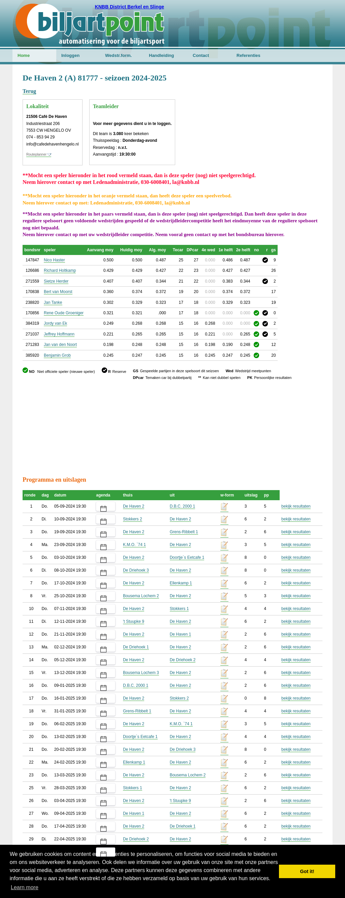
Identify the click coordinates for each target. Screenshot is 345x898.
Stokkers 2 (132, 519)
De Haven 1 (180, 634)
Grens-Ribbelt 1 (184, 532)
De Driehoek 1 (136, 647)
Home (24, 55)
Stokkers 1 (179, 608)
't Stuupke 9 (133, 621)
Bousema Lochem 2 (141, 596)
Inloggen (70, 55)
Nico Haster (54, 260)
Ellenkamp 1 (181, 583)
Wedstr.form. (118, 55)
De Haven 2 (133, 506)
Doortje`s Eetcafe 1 (187, 557)
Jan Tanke (53, 302)
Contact (201, 55)
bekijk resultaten (296, 506)
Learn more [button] (24, 887)
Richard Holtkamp (60, 270)
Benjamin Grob (57, 355)
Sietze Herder (56, 281)
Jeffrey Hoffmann (59, 334)
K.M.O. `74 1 (134, 544)
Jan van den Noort (60, 344)
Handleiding (161, 55)
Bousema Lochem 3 (141, 672)
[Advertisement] (282, 106)
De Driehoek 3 (136, 570)
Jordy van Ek (55, 323)
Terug (29, 91)
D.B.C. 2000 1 (182, 506)
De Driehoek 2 (183, 660)
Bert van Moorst (58, 291)
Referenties (248, 55)
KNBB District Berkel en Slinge (129, 6)
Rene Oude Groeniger (64, 313)
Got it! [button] (307, 871)
